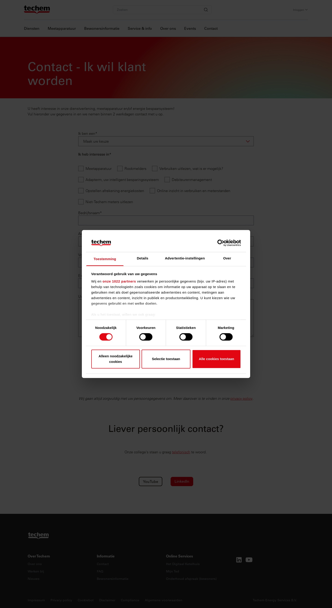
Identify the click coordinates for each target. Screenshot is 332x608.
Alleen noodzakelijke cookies (115, 359)
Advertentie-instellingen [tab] (185, 258)
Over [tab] (227, 258)
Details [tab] (142, 258)
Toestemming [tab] (105, 259)
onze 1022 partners (119, 281)
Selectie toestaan (166, 359)
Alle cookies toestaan (216, 359)
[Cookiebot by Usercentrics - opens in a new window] (221, 243)
